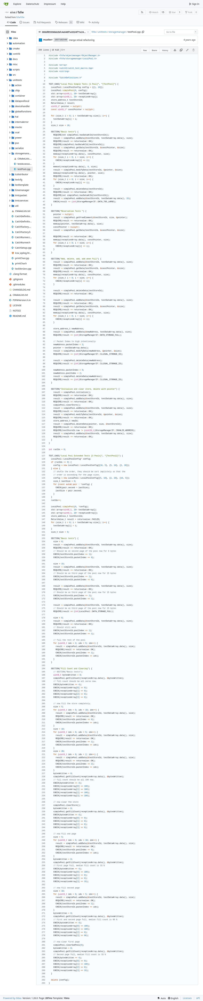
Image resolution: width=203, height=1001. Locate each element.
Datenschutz (32, 3)
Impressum (50, 3)
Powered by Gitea (12, 998)
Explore (17, 3)
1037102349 (61, 40)
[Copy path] (143, 32)
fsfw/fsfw (20, 17)
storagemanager (117, 31)
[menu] (161, 998)
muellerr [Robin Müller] (47, 39)
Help (63, 3)
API (198, 998)
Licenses (187, 998)
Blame (154, 50)
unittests (102, 31)
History (165, 50)
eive (13, 12)
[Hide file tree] (7, 32)
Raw (145, 50)
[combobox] (181, 32)
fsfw (21, 12)
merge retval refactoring (81, 39)
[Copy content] (181, 50)
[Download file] (174, 50)
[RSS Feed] (142, 12)
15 (163, 12)
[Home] (6, 4)
